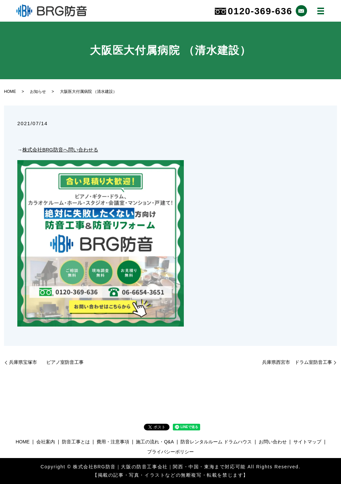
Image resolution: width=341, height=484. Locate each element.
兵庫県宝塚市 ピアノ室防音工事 (46, 362)
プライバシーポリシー (170, 451)
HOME (10, 91)
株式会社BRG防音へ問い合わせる (60, 149)
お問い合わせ (273, 441)
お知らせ (38, 91)
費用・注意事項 (113, 441)
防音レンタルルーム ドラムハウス (216, 441)
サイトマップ (307, 441)
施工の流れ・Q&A (155, 441)
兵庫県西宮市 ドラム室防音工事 (297, 362)
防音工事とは (76, 441)
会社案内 (45, 441)
